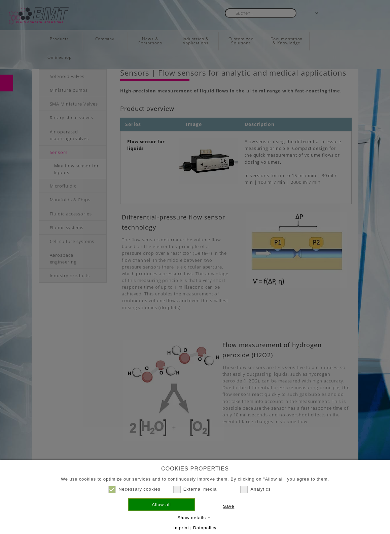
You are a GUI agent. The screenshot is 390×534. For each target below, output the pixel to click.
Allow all (161, 504)
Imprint (181, 527)
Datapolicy (205, 527)
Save (229, 506)
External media (195, 489)
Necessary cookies (134, 489)
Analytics (255, 489)
